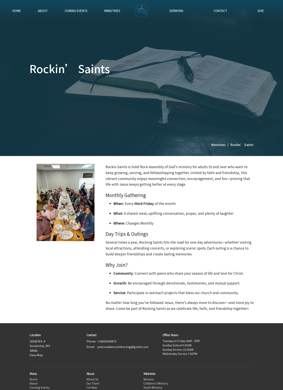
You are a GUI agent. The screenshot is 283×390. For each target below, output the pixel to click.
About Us (92, 379)
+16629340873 (106, 341)
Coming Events (76, 11)
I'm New (91, 387)
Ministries (112, 11)
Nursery (148, 379)
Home (16, 11)
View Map (36, 355)
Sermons (176, 11)
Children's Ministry (155, 383)
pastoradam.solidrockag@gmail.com (122, 347)
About (43, 11)
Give (260, 11)
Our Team (92, 383)
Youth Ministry (152, 387)
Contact (220, 11)
